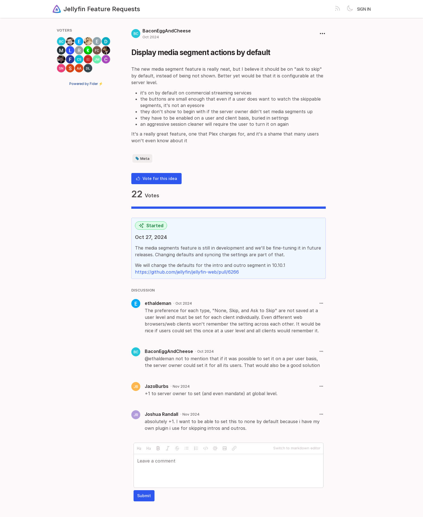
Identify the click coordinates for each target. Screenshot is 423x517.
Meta (142, 158)
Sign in (364, 9)
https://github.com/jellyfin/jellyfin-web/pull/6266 (187, 272)
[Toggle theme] (350, 9)
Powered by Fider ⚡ (86, 84)
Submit (144, 495)
